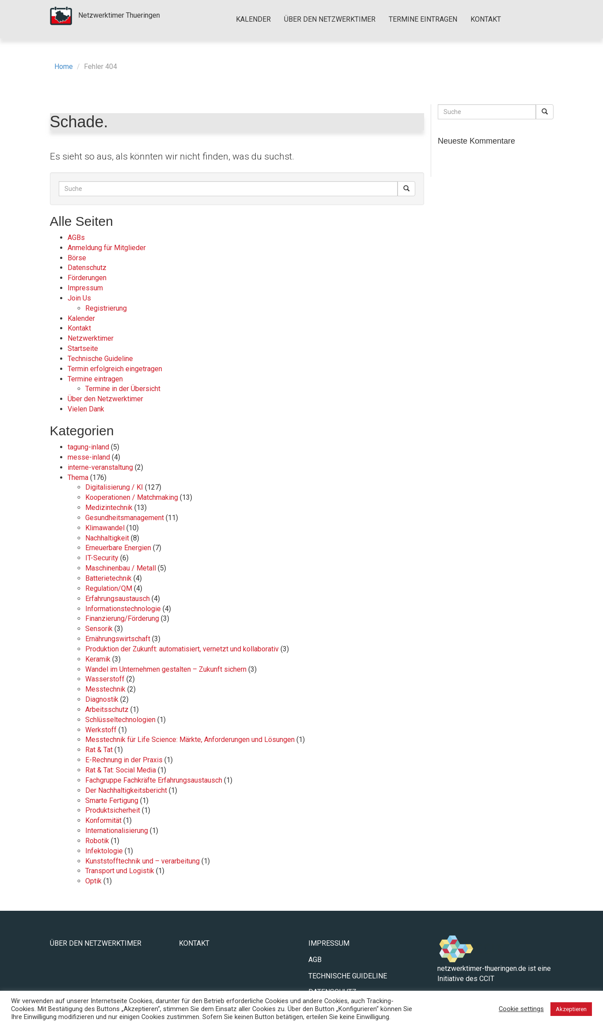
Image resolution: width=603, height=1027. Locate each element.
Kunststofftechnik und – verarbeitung (142, 861)
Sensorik (99, 628)
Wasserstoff (105, 679)
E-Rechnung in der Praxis (124, 760)
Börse (77, 258)
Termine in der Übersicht (122, 388)
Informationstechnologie (123, 609)
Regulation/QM (108, 588)
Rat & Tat (99, 750)
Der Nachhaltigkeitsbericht (126, 790)
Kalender (253, 19)
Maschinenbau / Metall (120, 568)
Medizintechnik (109, 507)
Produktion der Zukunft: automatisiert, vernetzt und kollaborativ (182, 649)
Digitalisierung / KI (114, 487)
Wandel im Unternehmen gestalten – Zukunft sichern (166, 669)
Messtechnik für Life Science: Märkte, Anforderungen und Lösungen (190, 739)
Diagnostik (101, 699)
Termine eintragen (423, 19)
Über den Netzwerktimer (329, 19)
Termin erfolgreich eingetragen (115, 369)
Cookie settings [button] (521, 1009)
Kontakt (485, 19)
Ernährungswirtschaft (117, 639)
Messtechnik (105, 689)
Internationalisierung (116, 830)
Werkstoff (101, 730)
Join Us (79, 298)
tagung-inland (88, 447)
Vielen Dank (86, 409)
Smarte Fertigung (111, 800)
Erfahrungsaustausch (117, 598)
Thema (78, 477)
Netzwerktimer (91, 338)
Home (63, 66)
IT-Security (101, 558)
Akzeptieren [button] (571, 1009)
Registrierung (106, 308)
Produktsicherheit (112, 810)
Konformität (103, 820)
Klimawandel (105, 528)
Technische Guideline (100, 358)
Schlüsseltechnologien (120, 719)
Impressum (85, 288)
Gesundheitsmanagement (124, 518)
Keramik (97, 659)
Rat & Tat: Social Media (120, 770)
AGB (315, 959)
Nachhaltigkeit (107, 538)
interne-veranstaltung (100, 467)
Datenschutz (87, 267)
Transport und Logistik (119, 871)
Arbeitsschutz (107, 709)
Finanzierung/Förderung (122, 618)
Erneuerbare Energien (118, 548)
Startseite (83, 348)
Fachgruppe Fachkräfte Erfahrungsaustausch (153, 780)
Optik (93, 881)
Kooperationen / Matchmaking (131, 497)
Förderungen (87, 278)
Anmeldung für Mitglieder (107, 247)
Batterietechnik (108, 578)
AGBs (76, 237)
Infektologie (104, 851)
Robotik (97, 841)
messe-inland (89, 457)
